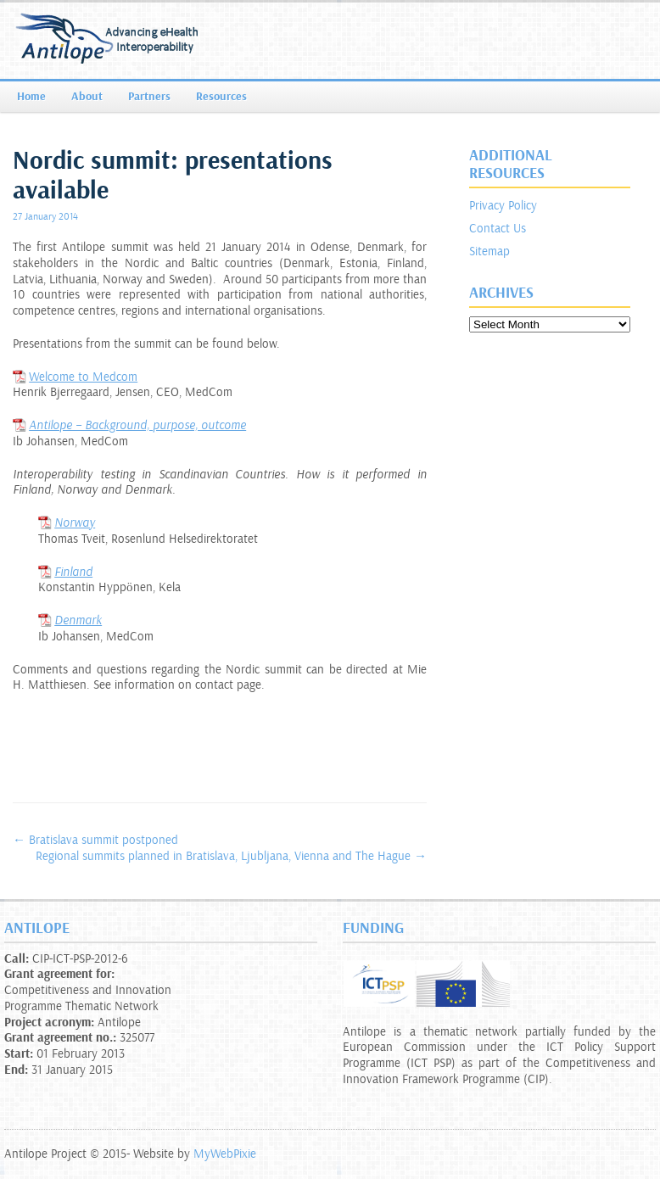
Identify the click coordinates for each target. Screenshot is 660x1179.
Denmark (78, 620)
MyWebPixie (224, 1154)
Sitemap (489, 251)
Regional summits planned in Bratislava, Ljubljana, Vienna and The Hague (231, 856)
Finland (73, 572)
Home (31, 96)
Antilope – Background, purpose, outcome (137, 425)
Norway (74, 523)
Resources (221, 96)
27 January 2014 (45, 216)
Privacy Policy (503, 205)
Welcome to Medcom (83, 377)
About (87, 96)
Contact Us (497, 228)
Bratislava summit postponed (95, 840)
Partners (149, 96)
